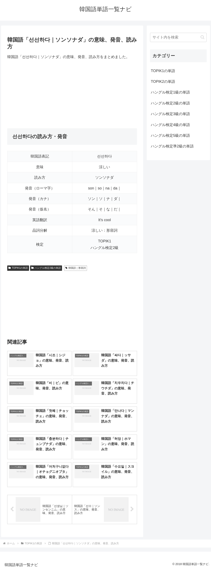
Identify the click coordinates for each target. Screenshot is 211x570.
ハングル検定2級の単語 (46, 267)
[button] (202, 37)
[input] (178, 37)
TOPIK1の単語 (18, 267)
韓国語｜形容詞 (75, 267)
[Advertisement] (72, 94)
